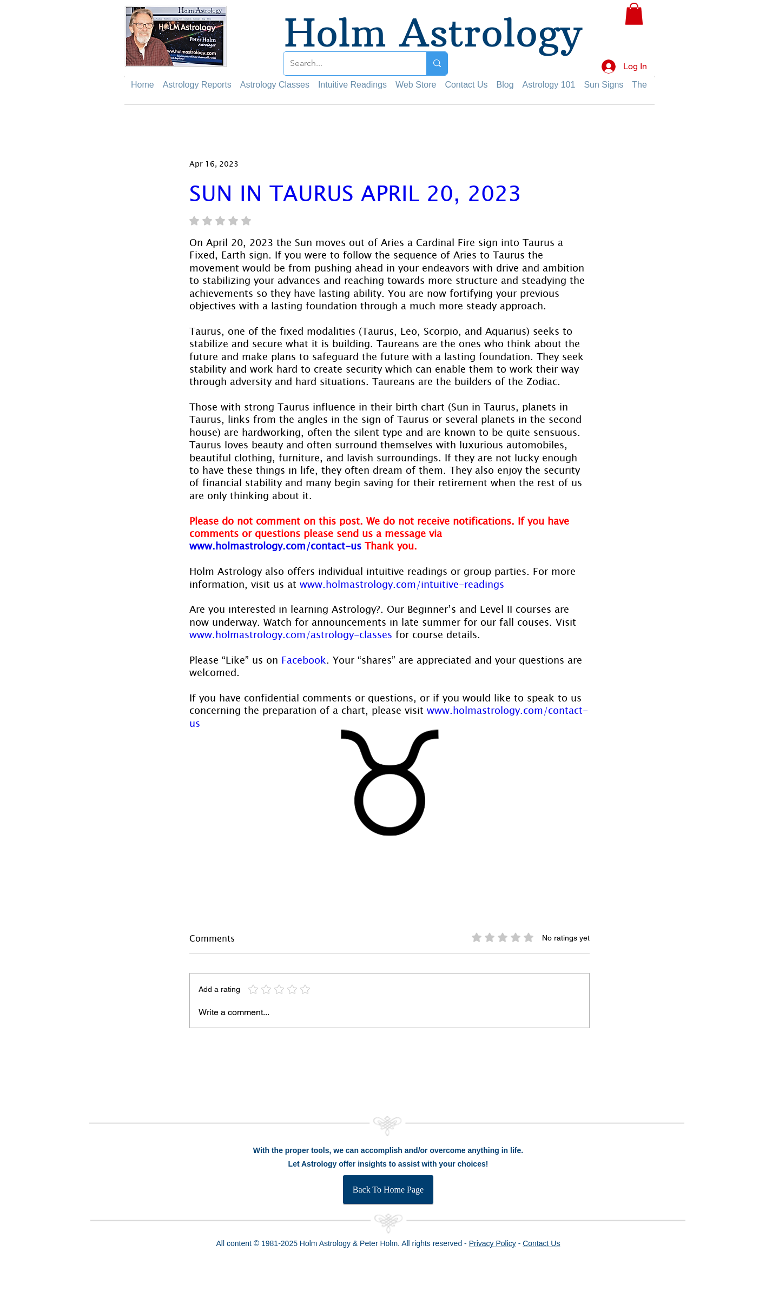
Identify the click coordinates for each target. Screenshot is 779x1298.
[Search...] (347, 63)
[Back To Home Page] (388, 1189)
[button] (634, 14)
